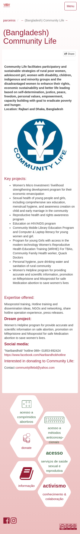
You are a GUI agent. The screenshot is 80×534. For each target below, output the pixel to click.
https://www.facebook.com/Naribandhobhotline (35, 355)
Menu (72, 7)
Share (69, 53)
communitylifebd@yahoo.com (35, 367)
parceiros (9, 20)
